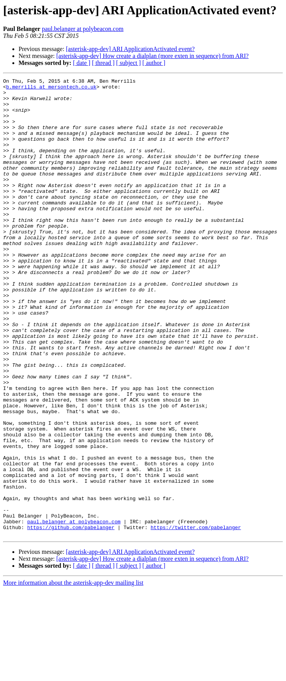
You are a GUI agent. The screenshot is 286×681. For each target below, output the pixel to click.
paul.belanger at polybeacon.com (82, 29)
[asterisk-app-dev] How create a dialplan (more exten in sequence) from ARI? (152, 56)
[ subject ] (128, 63)
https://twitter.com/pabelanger (196, 617)
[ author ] (154, 63)
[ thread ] (103, 63)
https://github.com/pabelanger (70, 617)
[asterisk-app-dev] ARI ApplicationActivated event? (130, 49)
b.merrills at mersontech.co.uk (51, 88)
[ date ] (81, 63)
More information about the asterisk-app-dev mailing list (73, 674)
